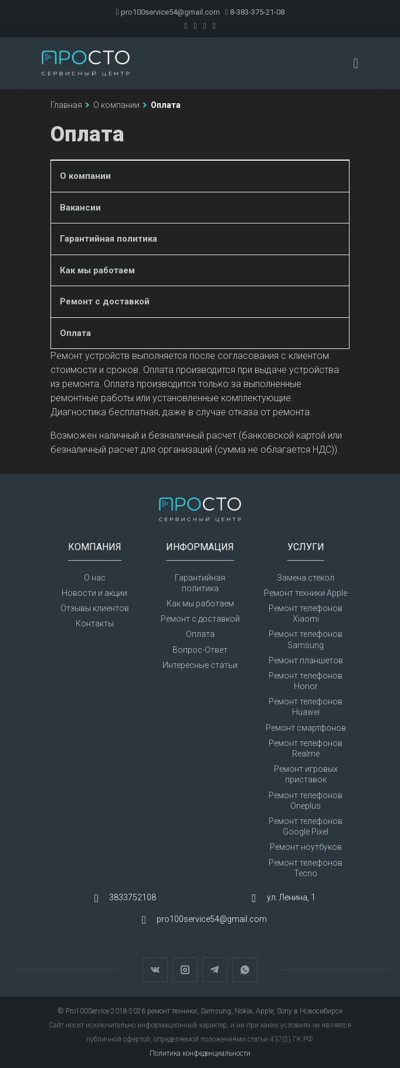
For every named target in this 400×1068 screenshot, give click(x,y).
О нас (95, 577)
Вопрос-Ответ (200, 650)
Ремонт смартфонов (306, 728)
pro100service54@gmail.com (167, 12)
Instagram (185, 969)
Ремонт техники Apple (305, 593)
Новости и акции (94, 593)
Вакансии (80, 207)
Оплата (75, 333)
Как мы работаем (97, 270)
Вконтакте (155, 969)
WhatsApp (244, 969)
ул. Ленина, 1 (291, 897)
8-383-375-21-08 (254, 12)
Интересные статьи (200, 665)
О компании (85, 176)
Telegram (215, 969)
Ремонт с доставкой (105, 301)
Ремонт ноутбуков (306, 847)
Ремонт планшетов (306, 660)
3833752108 (132, 897)
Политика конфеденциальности (200, 1053)
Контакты (95, 623)
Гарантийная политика (108, 238)
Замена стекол (305, 577)
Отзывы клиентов (94, 608)
